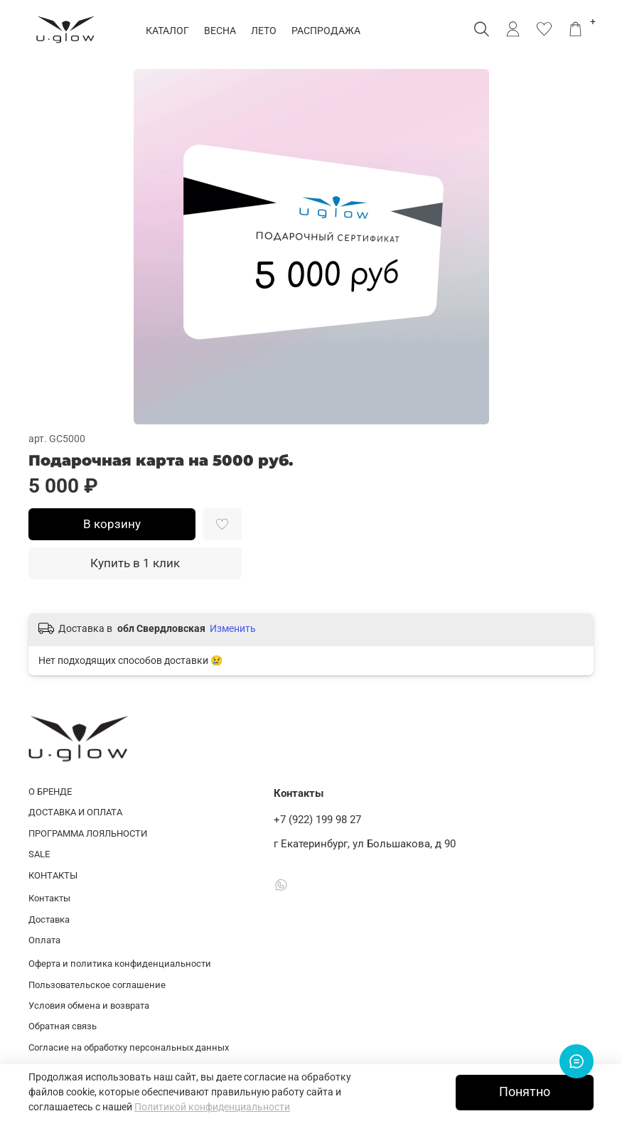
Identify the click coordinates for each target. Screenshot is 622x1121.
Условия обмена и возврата (88, 1005)
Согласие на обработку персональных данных (128, 1047)
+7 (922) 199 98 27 (317, 819)
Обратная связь (62, 1026)
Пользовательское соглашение (97, 985)
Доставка (49, 919)
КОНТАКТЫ (52, 875)
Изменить (233, 628)
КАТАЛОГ (169, 30)
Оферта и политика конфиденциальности (119, 963)
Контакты (49, 898)
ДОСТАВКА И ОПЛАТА (75, 812)
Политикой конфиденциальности (212, 1106)
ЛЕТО (266, 30)
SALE (39, 854)
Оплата (44, 940)
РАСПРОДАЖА (328, 30)
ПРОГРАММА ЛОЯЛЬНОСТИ (87, 833)
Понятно (524, 1092)
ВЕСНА (222, 30)
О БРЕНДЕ (50, 791)
